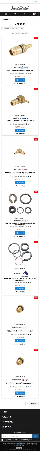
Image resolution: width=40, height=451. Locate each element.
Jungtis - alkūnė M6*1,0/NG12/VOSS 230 (20, 121)
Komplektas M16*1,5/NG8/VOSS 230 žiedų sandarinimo (20, 224)
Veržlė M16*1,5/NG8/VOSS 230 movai (20, 331)
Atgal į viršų (32, 404)
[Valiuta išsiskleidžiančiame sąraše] (35, 1)
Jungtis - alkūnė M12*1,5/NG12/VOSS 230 (20, 173)
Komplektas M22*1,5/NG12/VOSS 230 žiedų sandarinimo (20, 279)
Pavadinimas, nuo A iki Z (13, 29)
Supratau (19, 448)
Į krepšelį (20, 80)
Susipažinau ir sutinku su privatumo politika (18, 440)
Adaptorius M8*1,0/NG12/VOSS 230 (20, 70)
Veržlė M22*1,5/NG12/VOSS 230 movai (20, 383)
